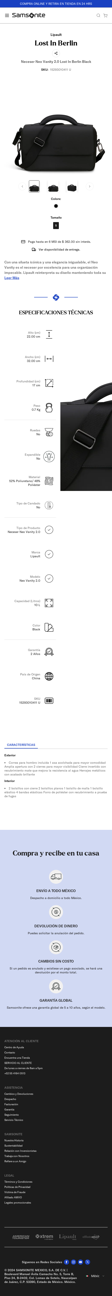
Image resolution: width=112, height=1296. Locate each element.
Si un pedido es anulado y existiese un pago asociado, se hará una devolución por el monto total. (56, 970)
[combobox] (95, 1276)
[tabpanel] (56, 788)
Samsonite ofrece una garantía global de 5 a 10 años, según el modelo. (56, 1008)
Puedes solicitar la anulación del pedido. (56, 933)
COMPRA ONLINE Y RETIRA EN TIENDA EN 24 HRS (56, 4)
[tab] (21, 745)
